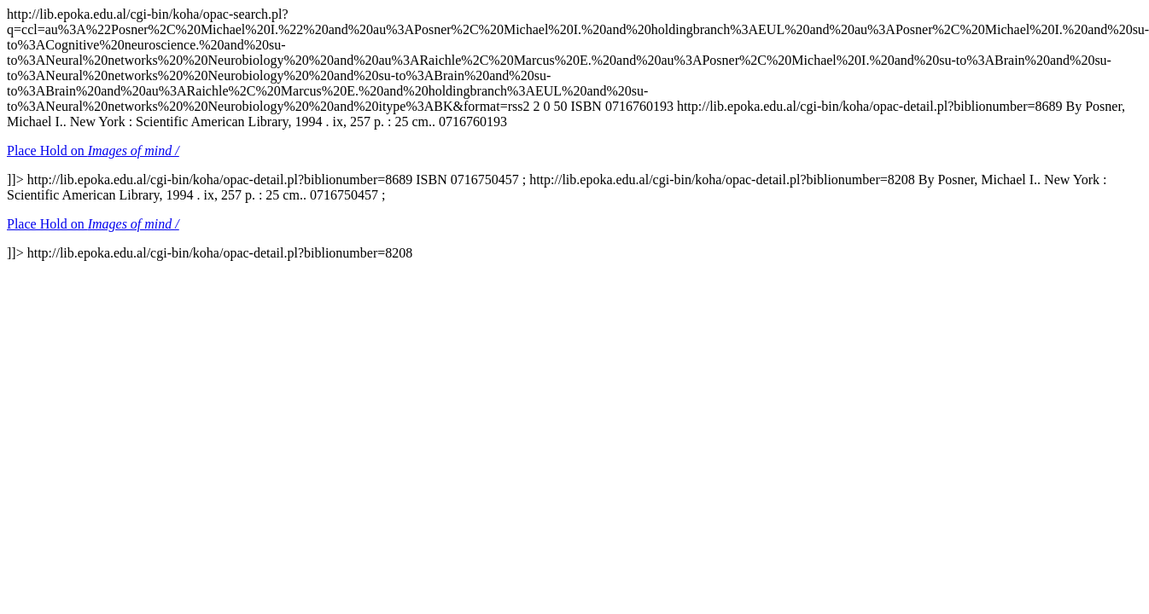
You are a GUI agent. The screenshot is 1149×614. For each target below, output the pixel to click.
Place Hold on (93, 150)
